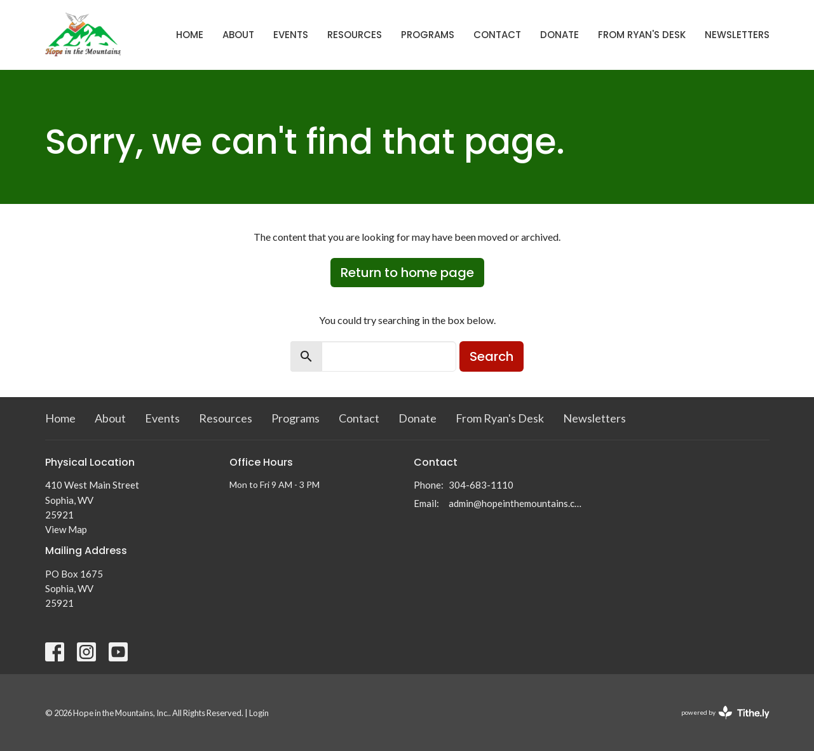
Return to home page (407, 272)
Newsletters (737, 34)
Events (290, 34)
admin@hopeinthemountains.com (517, 503)
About (238, 34)
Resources (354, 34)
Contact (497, 34)
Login (259, 713)
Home (189, 34)
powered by (725, 712)
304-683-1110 (481, 485)
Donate (559, 34)
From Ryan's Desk (642, 34)
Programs (427, 34)
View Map (66, 529)
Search (491, 356)
